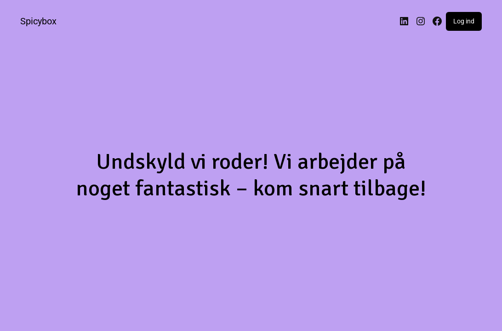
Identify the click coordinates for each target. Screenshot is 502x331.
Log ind (463, 21)
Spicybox (38, 21)
